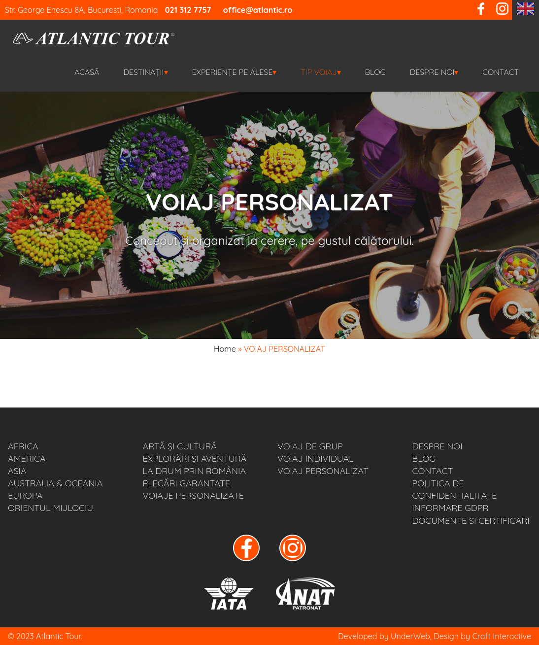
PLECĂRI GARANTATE (186, 483)
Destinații (145, 72)
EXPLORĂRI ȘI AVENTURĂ (195, 458)
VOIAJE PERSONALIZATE (193, 495)
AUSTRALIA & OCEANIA (55, 483)
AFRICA (23, 446)
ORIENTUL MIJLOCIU (50, 507)
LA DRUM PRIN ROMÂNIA (194, 470)
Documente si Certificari (471, 520)
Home (225, 349)
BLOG (375, 72)
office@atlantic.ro (258, 10)
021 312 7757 (188, 10)
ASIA (17, 470)
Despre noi (434, 72)
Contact (500, 72)
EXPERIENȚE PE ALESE (234, 72)
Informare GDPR (450, 507)
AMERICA (27, 458)
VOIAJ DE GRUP (310, 446)
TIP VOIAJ (320, 72)
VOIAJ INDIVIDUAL (315, 458)
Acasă (86, 72)
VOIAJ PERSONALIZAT (323, 470)
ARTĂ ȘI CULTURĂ (180, 446)
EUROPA (25, 495)
